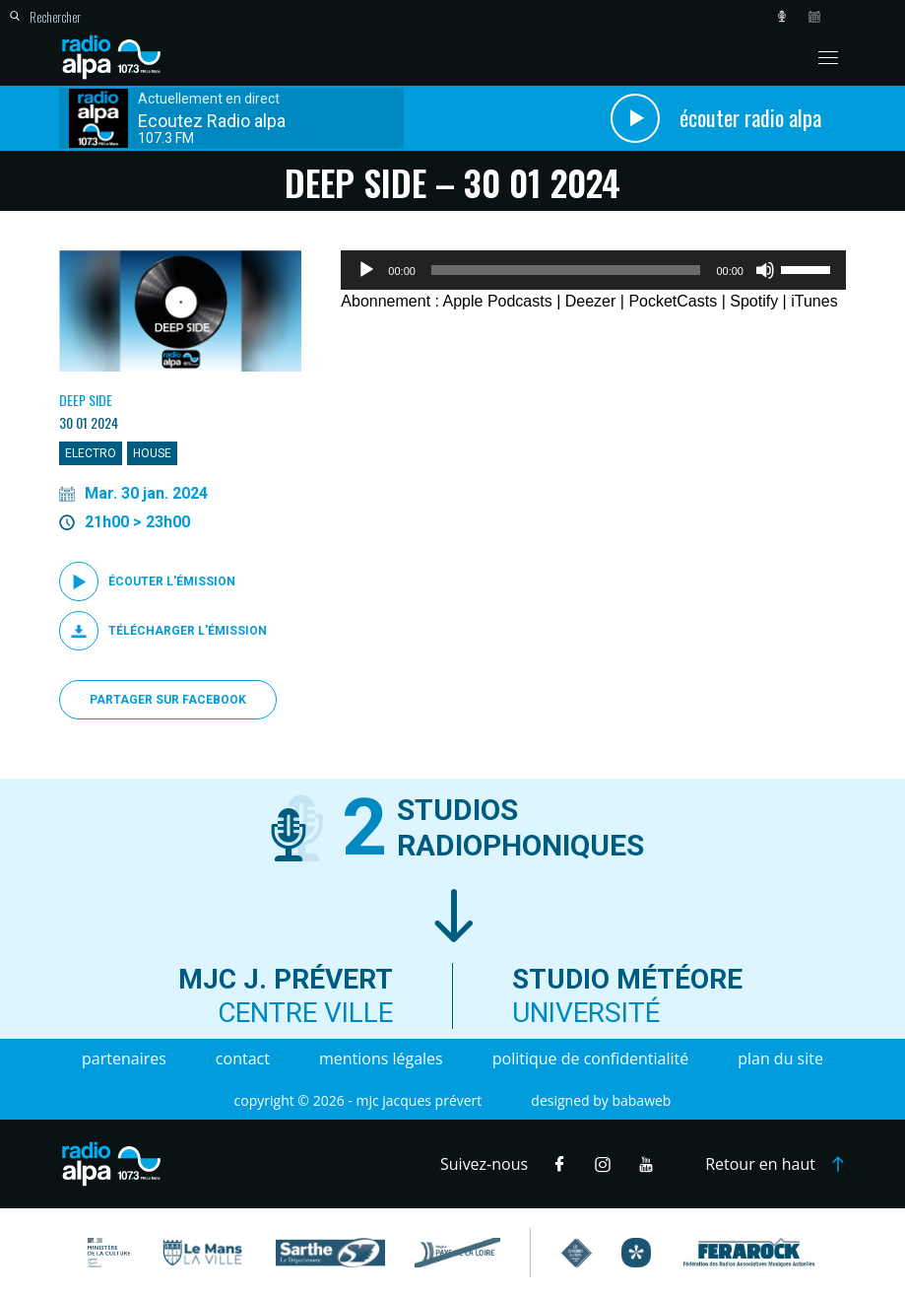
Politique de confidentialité (590, 1058)
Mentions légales (381, 1058)
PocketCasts (672, 301)
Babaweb (641, 1100)
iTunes (814, 301)
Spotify (754, 301)
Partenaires (124, 1058)
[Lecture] (366, 270)
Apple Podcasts (497, 301)
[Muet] (765, 270)
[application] (593, 270)
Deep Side (85, 399)
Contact (243, 1058)
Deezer (590, 301)
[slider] (566, 270)
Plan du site (780, 1058)
